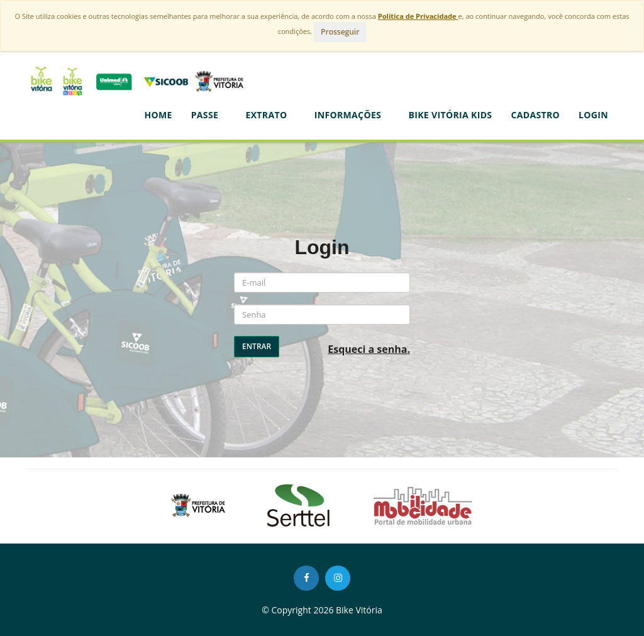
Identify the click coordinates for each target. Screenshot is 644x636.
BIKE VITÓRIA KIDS (450, 115)
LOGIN (593, 115)
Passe (209, 115)
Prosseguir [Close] (340, 31)
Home (158, 115)
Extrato (270, 115)
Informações (352, 115)
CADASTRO (535, 115)
